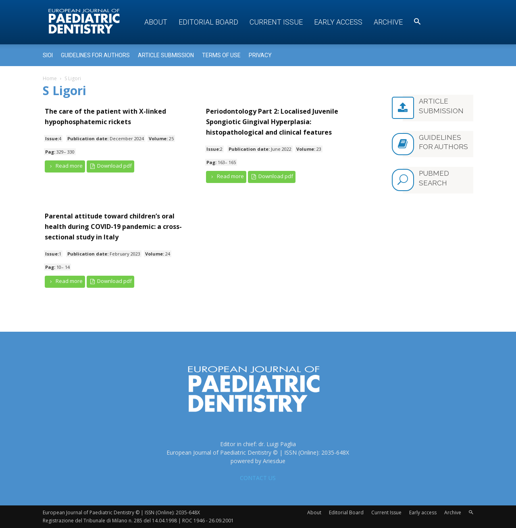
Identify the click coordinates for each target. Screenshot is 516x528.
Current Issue (276, 22)
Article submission (166, 55)
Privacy (260, 55)
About (155, 22)
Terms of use (221, 55)
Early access (338, 22)
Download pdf (110, 166)
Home (50, 78)
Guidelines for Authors (95, 55)
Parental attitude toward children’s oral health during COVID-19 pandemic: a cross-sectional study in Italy (113, 226)
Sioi (48, 55)
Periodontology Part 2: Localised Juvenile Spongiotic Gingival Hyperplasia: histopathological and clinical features (272, 122)
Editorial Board (208, 22)
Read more (65, 166)
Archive (388, 22)
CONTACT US (258, 478)
